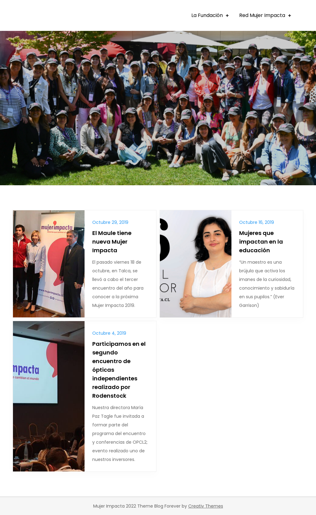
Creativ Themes (205, 506)
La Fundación (207, 15)
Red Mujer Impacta (262, 15)
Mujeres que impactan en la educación (261, 241)
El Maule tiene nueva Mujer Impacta (111, 241)
